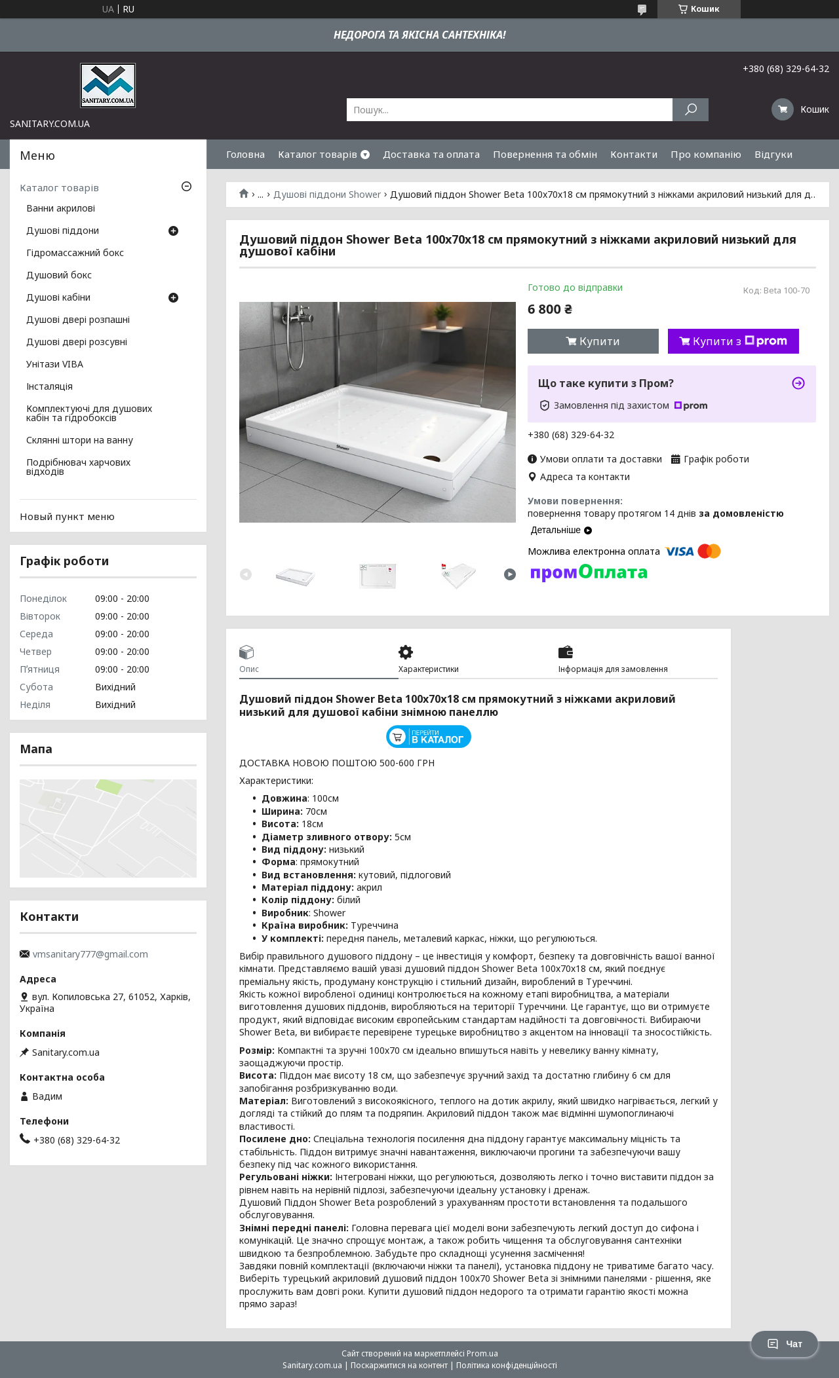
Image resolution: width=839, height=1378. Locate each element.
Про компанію (706, 153)
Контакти (633, 153)
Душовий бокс (59, 275)
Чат (784, 1344)
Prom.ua (482, 1353)
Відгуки (773, 153)
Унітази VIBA (54, 365)
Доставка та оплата (431, 153)
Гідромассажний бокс (75, 253)
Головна (245, 153)
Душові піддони (62, 231)
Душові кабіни (58, 298)
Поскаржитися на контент (399, 1365)
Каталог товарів (317, 153)
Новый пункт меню (67, 516)
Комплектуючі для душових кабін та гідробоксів (89, 414)
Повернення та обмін (545, 153)
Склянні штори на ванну (79, 441)
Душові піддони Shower (327, 194)
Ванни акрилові (60, 209)
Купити (599, 341)
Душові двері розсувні (76, 342)
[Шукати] (691, 109)
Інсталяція (49, 387)
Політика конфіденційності (506, 1365)
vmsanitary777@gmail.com (90, 954)
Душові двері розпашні (78, 320)
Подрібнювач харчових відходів (78, 467)
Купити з (740, 341)
